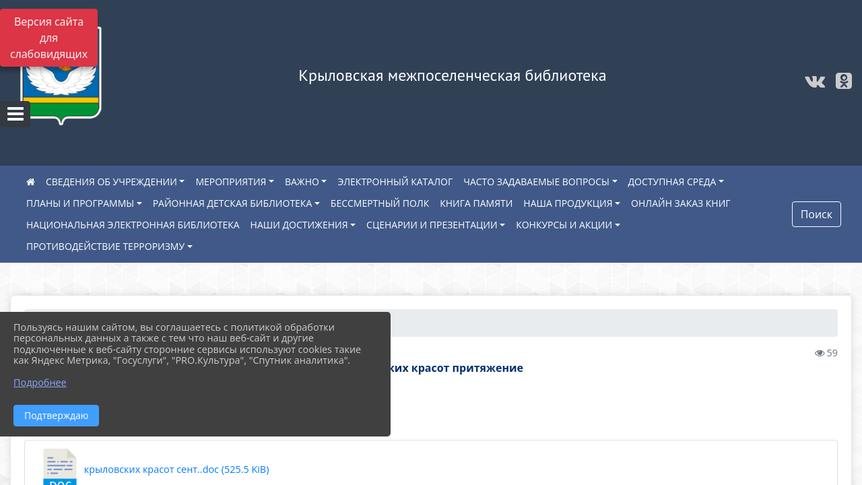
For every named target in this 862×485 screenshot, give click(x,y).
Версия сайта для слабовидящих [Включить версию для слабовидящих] (49, 37)
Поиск (816, 214)
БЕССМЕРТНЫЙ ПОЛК (380, 203)
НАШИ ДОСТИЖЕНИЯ (299, 224)
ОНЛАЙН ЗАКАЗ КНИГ (681, 203)
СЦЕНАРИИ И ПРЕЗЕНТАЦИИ (432, 224)
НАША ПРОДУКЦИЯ (567, 203)
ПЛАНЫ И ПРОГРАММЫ (80, 203)
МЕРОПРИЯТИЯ (230, 181)
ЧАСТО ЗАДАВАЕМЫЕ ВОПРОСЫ (536, 181)
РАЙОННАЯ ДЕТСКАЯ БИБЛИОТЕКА (232, 203)
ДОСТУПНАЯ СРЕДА (672, 181)
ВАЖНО (302, 181)
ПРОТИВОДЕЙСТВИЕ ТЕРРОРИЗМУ (105, 246)
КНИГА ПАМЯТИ (476, 203)
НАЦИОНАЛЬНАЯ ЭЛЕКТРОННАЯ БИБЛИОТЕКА (133, 224)
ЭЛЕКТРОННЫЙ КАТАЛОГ (395, 181)
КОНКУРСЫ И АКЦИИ (564, 224)
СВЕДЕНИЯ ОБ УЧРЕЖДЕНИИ (111, 181)
